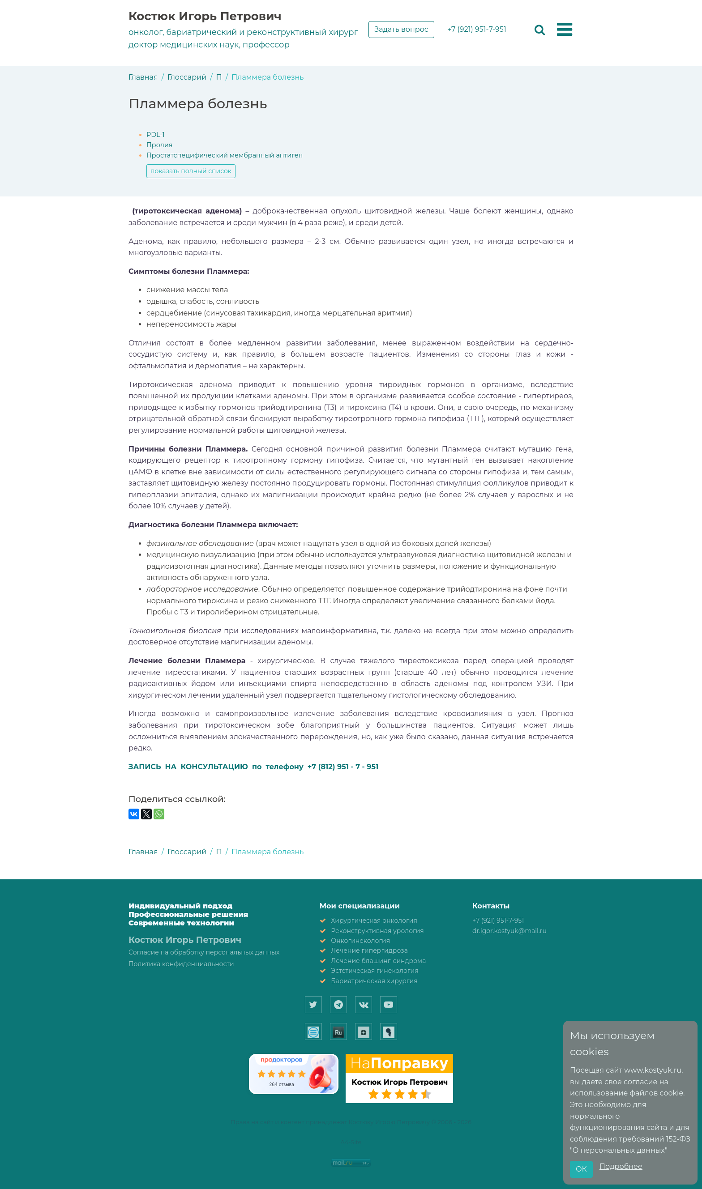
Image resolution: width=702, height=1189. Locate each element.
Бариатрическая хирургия (374, 981)
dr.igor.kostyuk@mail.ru (509, 931)
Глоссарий (186, 77)
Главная (143, 77)
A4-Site (351, 1142)
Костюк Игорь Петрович (205, 16)
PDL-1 (155, 135)
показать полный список (190, 171)
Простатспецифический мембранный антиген (224, 155)
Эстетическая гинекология (374, 971)
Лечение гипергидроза (369, 950)
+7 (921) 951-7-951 (476, 29)
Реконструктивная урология (377, 931)
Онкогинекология (360, 941)
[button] (565, 30)
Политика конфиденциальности (181, 964)
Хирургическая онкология (374, 920)
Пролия (159, 145)
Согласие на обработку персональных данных (203, 952)
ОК (581, 1169)
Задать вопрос (401, 29)
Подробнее (620, 1166)
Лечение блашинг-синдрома (378, 961)
